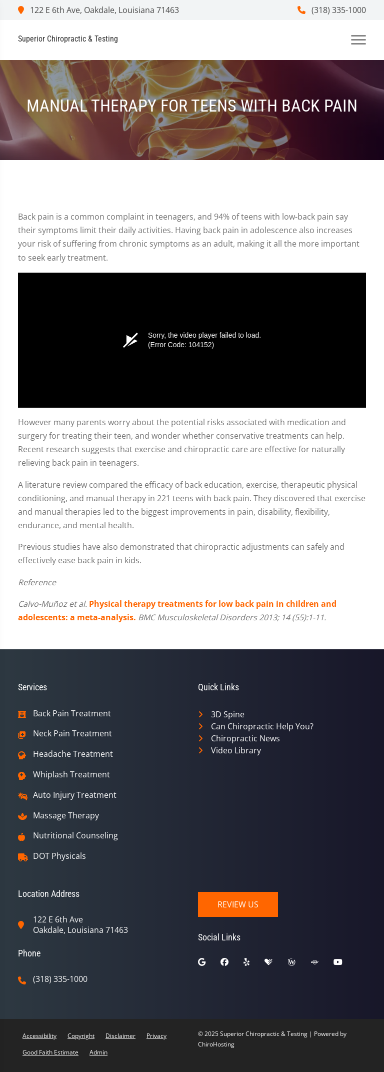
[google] (209, 964)
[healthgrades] (276, 964)
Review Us (238, 904)
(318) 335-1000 (332, 10)
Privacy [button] (156, 1035)
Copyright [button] (81, 1035)
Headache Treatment (73, 754)
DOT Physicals (59, 856)
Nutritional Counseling (75, 835)
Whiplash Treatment (71, 774)
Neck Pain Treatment (72, 733)
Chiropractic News (245, 738)
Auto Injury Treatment (74, 795)
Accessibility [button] (39, 1035)
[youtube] (346, 964)
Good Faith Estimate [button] (50, 1052)
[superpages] (322, 964)
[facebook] (232, 964)
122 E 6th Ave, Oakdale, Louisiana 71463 (98, 10)
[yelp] (254, 964)
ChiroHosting (216, 1044)
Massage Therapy (66, 815)
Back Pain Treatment (72, 713)
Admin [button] (99, 1052)
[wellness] (299, 964)
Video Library (236, 750)
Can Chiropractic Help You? (262, 726)
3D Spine (227, 714)
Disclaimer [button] (121, 1035)
